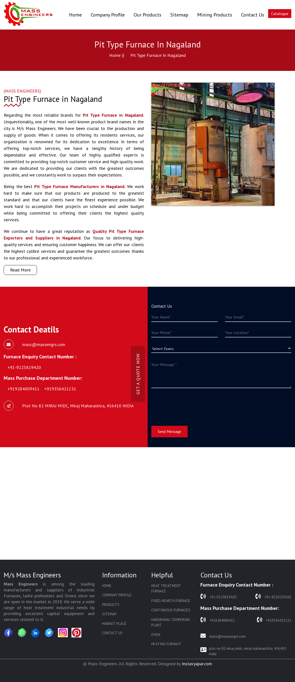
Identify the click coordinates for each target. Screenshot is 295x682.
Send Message (169, 431)
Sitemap (179, 15)
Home (75, 14)
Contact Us (252, 15)
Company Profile (108, 15)
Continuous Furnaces (170, 610)
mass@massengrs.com (222, 636)
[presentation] (188, 403)
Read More (20, 270)
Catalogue (279, 13)
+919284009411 (217, 620)
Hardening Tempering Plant (170, 622)
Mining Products (214, 15)
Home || (116, 55)
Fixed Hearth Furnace (170, 600)
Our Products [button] (147, 15)
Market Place (114, 623)
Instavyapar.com (197, 663)
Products (110, 604)
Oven (155, 634)
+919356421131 (274, 620)
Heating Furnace (166, 644)
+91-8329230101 (273, 596)
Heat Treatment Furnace (166, 588)
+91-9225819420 (218, 596)
